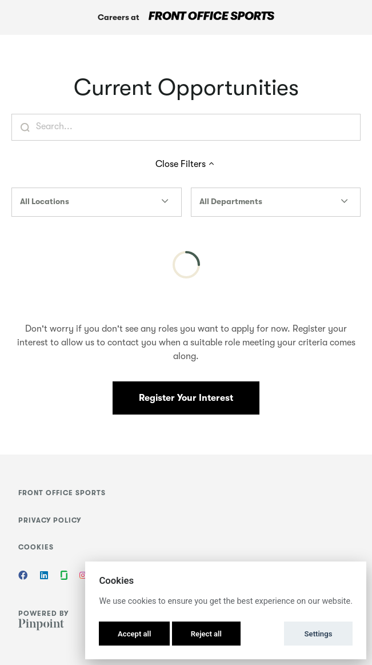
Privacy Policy (49, 520)
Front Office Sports (62, 493)
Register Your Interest (186, 398)
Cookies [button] (36, 547)
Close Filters (186, 164)
